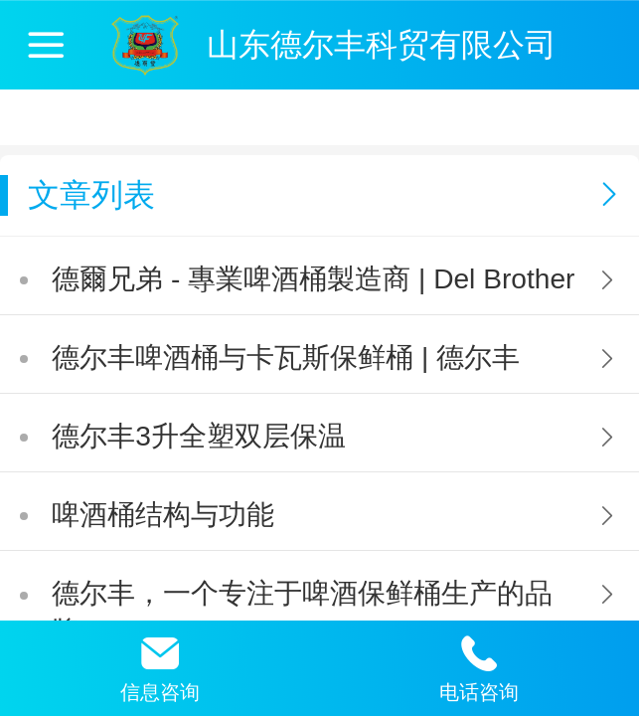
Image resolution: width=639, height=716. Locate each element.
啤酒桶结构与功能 (163, 514)
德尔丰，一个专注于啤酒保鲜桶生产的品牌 (302, 612)
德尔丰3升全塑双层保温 (199, 436)
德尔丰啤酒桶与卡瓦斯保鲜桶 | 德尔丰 (286, 357)
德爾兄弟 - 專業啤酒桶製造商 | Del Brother (313, 279)
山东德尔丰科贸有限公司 (382, 45)
